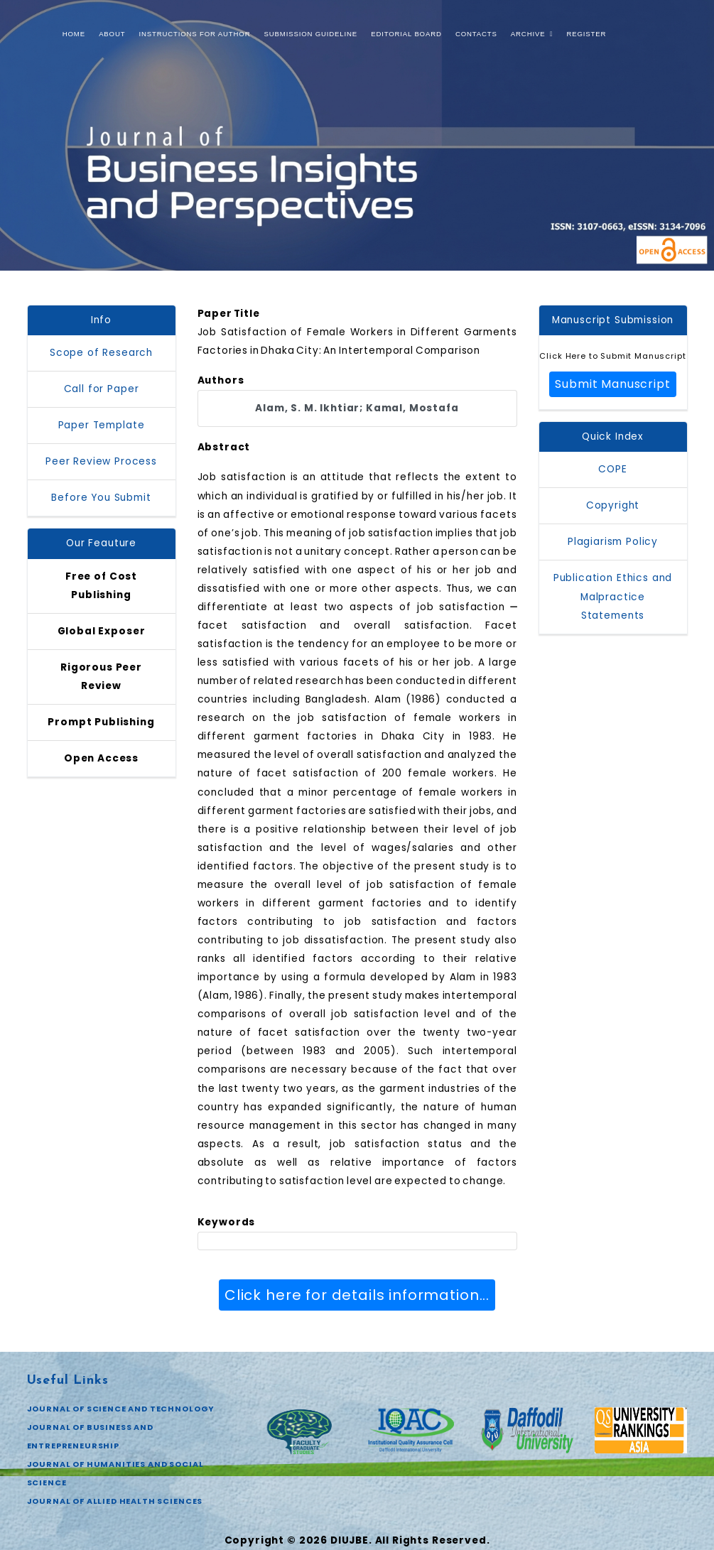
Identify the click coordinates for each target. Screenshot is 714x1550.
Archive (532, 34)
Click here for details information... (357, 1295)
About (112, 34)
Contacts (476, 34)
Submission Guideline (310, 34)
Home (74, 34)
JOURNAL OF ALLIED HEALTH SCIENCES (115, 1501)
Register (586, 34)
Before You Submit (101, 497)
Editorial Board (406, 34)
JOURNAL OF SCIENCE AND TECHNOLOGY (121, 1408)
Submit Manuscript (612, 384)
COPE (612, 469)
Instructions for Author (195, 34)
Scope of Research (101, 352)
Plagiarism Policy (613, 541)
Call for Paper (101, 389)
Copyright (613, 505)
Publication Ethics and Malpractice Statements (612, 596)
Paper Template (101, 425)
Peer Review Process (101, 461)
